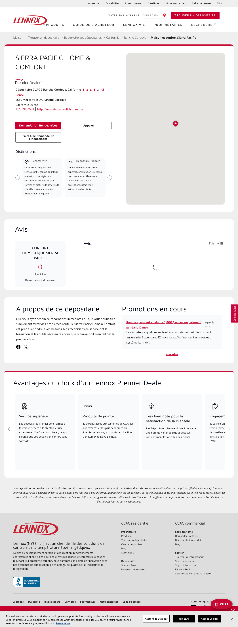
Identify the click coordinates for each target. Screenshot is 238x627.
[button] (175, 124)
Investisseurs (133, 3)
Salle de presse (201, 3)
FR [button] (218, 3)
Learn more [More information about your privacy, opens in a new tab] (63, 623)
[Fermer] (232, 618)
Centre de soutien (131, 544)
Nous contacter (176, 3)
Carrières (153, 3)
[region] (119, 619)
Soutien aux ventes (186, 560)
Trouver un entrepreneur (189, 556)
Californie (112, 38)
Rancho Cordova (135, 38)
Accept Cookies (210, 618)
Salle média (127, 552)
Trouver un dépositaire (195, 15)
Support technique (185, 565)
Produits (56, 24)
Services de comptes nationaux (193, 573)
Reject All (183, 618)
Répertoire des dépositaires (83, 38)
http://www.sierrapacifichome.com (60, 109)
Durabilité (112, 3)
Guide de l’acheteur (95, 24)
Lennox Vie (135, 24)
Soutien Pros (128, 565)
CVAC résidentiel (135, 523)
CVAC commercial (190, 523)
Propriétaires (169, 24)
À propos (93, 3)
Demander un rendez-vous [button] (38, 125)
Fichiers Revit (183, 569)
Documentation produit (188, 540)
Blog (123, 548)
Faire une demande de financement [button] (38, 137)
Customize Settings (156, 618)
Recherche (208, 24)
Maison (18, 38)
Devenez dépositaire (133, 569)
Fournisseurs (88, 601)
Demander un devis (186, 535)
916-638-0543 (25, 109)
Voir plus (172, 354)
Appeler (88, 125)
